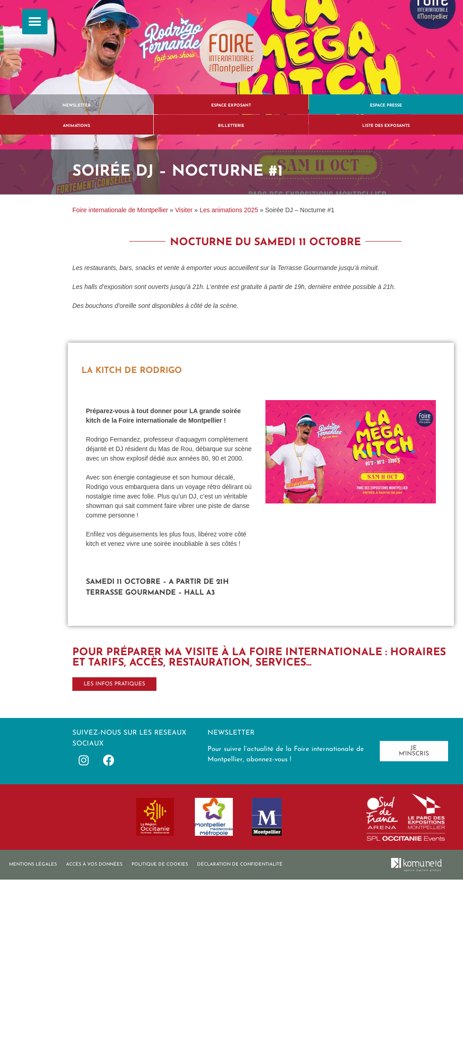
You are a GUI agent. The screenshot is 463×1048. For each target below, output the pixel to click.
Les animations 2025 (229, 210)
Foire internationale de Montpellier (120, 210)
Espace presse (386, 105)
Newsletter (76, 105)
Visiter (184, 210)
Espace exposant (231, 105)
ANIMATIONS (76, 126)
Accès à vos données (94, 864)
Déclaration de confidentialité (240, 864)
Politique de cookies (160, 864)
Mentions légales (33, 864)
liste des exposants (386, 126)
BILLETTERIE (231, 126)
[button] (34, 21)
